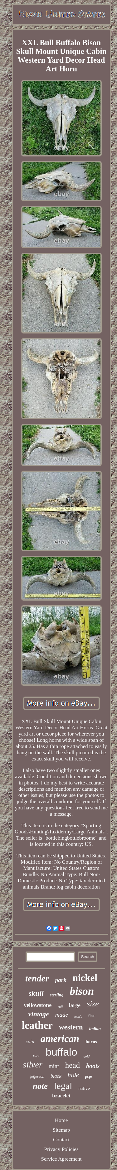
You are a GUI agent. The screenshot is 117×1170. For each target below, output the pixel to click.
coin (30, 1041)
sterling (57, 995)
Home (61, 1120)
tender (37, 978)
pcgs (89, 1076)
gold (87, 1056)
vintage (38, 1014)
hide (73, 1075)
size (93, 1003)
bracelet (61, 1096)
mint (54, 1066)
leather (37, 1025)
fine (91, 1016)
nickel (85, 977)
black (56, 1076)
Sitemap (61, 1130)
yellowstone (37, 1005)
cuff (60, 1007)
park (60, 980)
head (72, 1065)
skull (36, 993)
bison (82, 991)
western (71, 1027)
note (40, 1086)
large (74, 1005)
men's (78, 1016)
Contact (61, 1140)
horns (91, 1041)
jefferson (37, 1076)
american (60, 1038)
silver (32, 1064)
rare (36, 1055)
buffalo (61, 1052)
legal (63, 1086)
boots (93, 1065)
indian (95, 1028)
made (61, 1014)
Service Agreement (61, 1159)
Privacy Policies (61, 1149)
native (84, 1088)
